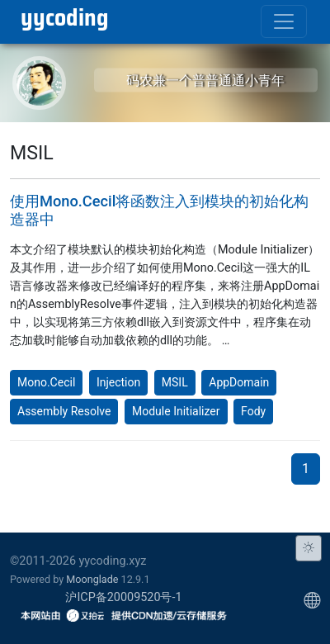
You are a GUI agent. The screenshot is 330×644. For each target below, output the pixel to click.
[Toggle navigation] (284, 21)
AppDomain (239, 382)
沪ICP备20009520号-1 (123, 597)
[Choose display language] (312, 601)
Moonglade (92, 579)
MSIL (175, 382)
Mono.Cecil (46, 382)
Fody (253, 411)
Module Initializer (175, 411)
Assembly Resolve (64, 411)
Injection (118, 382)
